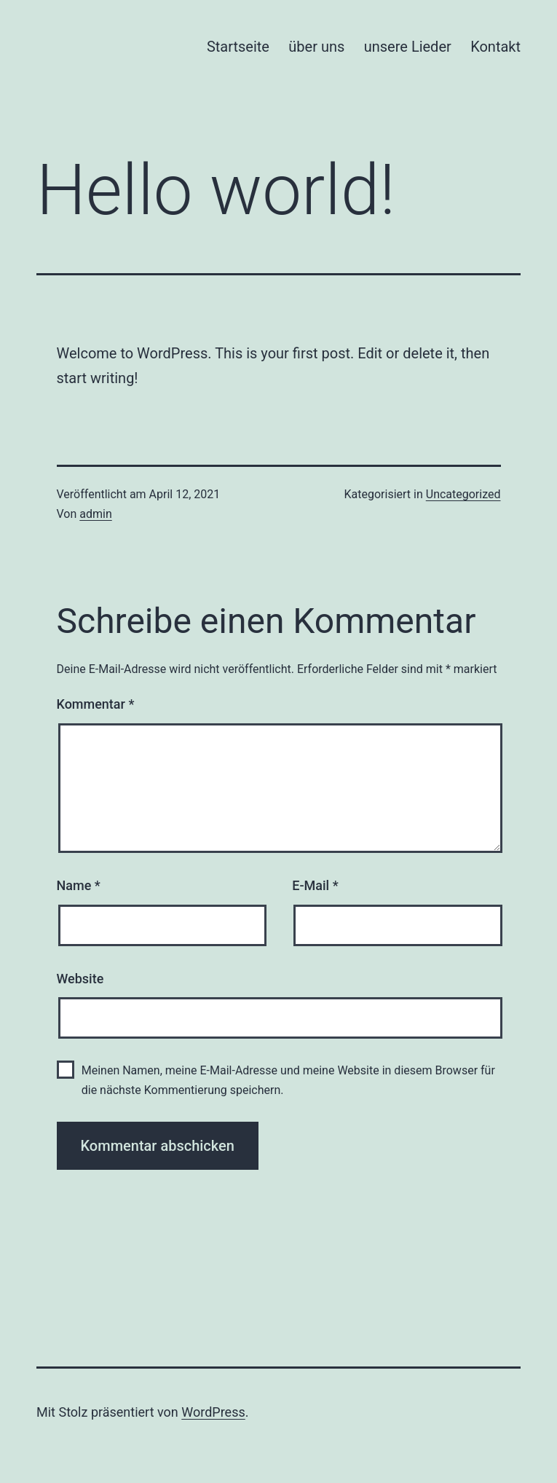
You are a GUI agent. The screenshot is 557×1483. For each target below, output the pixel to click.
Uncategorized (463, 494)
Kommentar (96, 704)
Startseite (238, 46)
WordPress (213, 1412)
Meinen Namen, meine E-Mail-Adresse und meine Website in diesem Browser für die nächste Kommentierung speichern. (288, 1080)
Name (78, 885)
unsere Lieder (407, 46)
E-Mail (315, 885)
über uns (316, 46)
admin (95, 514)
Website (80, 978)
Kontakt (495, 46)
